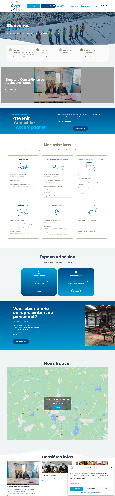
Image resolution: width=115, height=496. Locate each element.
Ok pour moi (76, 488)
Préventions (74, 6)
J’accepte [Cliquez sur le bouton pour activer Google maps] (57, 407)
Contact (95, 6)
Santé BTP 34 (62, 6)
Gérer (105, 488)
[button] (111, 468)
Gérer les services (74, 483)
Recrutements (85, 6)
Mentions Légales (85, 492)
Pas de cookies (91, 488)
